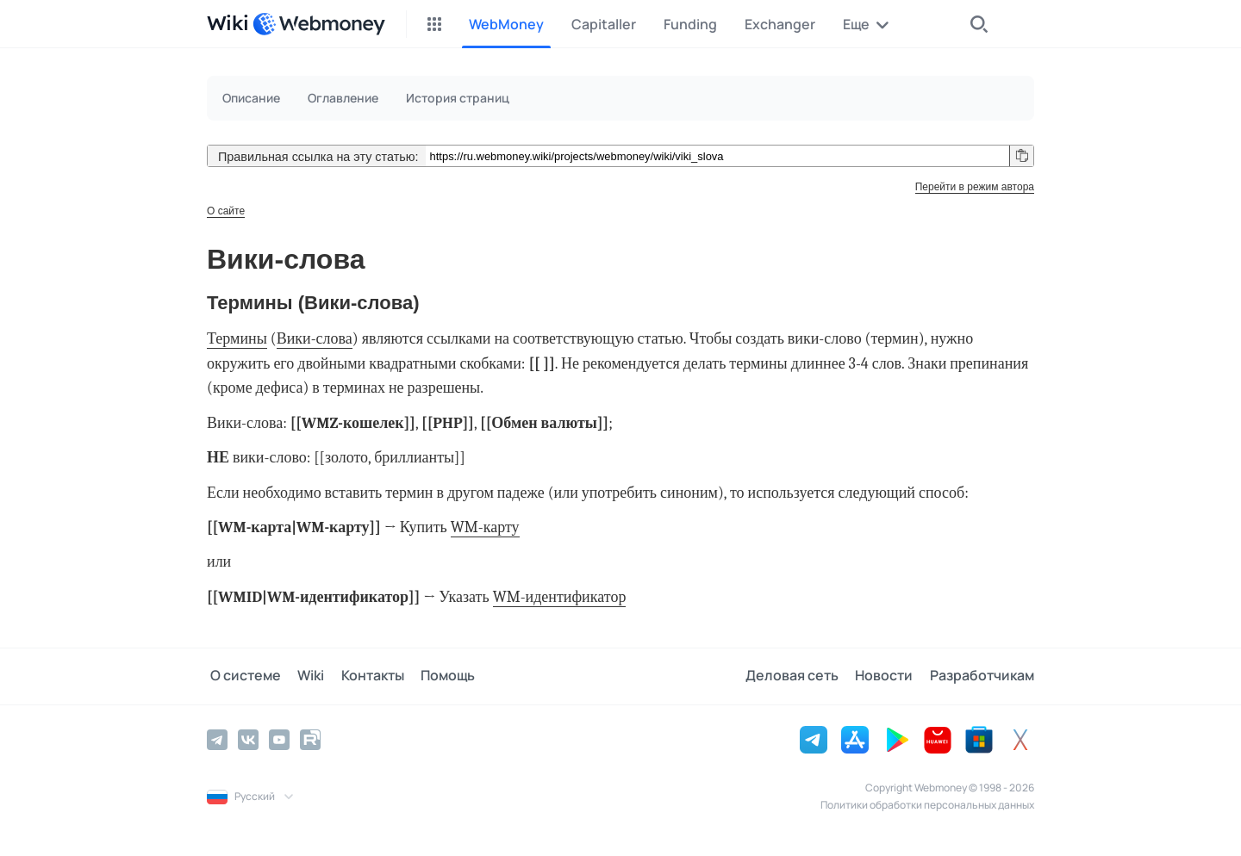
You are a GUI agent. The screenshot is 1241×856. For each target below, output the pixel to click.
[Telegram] (217, 739)
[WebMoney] (319, 24)
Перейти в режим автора (974, 187)
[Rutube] (310, 739)
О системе (242, 676)
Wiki (304, 676)
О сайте (226, 211)
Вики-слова (314, 339)
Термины (237, 339)
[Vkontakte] (248, 739)
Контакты (363, 676)
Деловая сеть (798, 676)
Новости (887, 676)
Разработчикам (982, 676)
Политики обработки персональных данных (927, 804)
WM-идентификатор (560, 597)
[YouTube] (279, 739)
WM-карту (485, 527)
